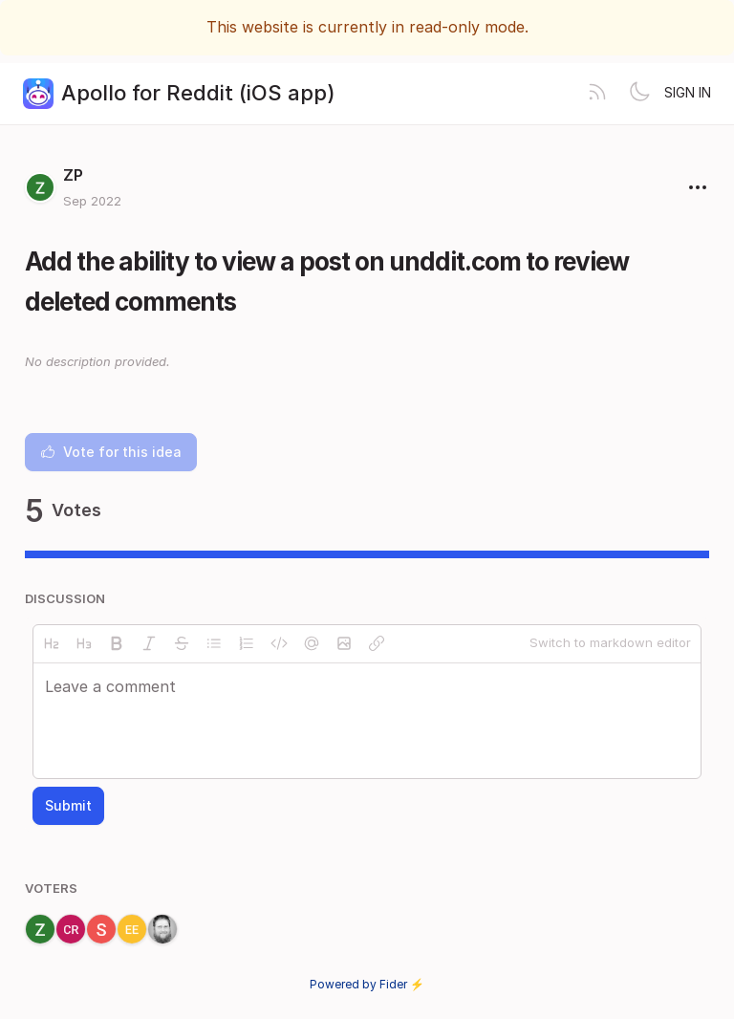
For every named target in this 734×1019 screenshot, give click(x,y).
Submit (68, 805)
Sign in (687, 92)
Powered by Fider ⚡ (367, 984)
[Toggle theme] (639, 93)
